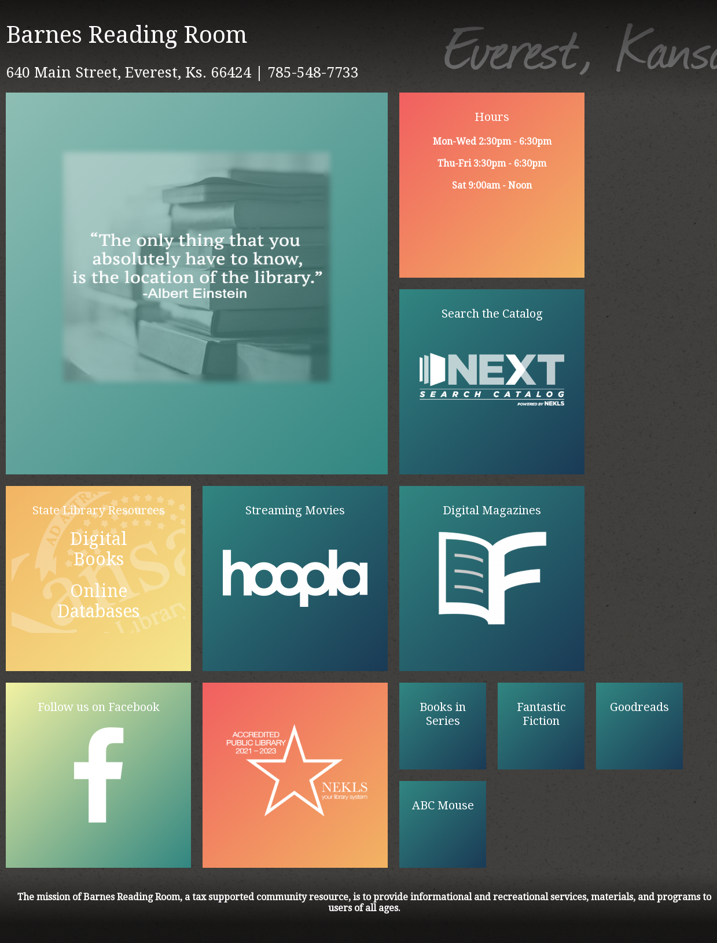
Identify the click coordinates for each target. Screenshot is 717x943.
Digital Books (98, 549)
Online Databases (98, 601)
